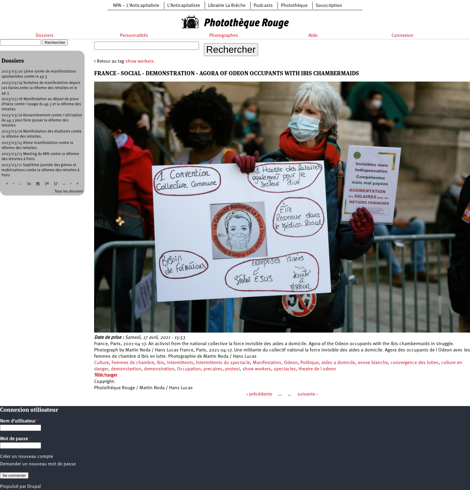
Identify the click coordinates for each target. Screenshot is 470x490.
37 (56, 183)
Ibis (160, 362)
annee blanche (373, 362)
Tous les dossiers (69, 191)
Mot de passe (15, 439)
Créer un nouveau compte (26, 456)
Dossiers (45, 35)
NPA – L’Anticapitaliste (136, 5)
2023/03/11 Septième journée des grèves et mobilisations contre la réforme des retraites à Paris (40, 170)
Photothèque (294, 5)
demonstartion (126, 369)
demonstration (159, 369)
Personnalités (134, 35)
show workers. (140, 61)
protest (232, 369)
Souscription (329, 5)
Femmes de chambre (133, 362)
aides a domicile (338, 362)
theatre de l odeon (317, 369)
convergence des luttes (415, 362)
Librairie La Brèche (226, 5)
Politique (309, 362)
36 (47, 183)
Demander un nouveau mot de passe (38, 464)
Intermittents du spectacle (223, 362)
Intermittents (180, 362)
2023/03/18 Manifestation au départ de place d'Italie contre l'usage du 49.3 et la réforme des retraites (41, 104)
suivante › (307, 394)
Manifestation (267, 362)
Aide (312, 35)
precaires (213, 369)
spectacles (285, 369)
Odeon (291, 362)
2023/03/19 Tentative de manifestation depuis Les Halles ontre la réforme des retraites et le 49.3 (40, 88)
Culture (101, 362)
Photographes (223, 35)
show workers (256, 369)
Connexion (402, 35)
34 (29, 183)
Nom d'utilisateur (19, 421)
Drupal (34, 486)
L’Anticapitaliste (183, 5)
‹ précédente (259, 394)
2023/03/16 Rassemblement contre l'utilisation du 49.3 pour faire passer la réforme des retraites (41, 120)
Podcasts (263, 5)
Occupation (189, 369)
